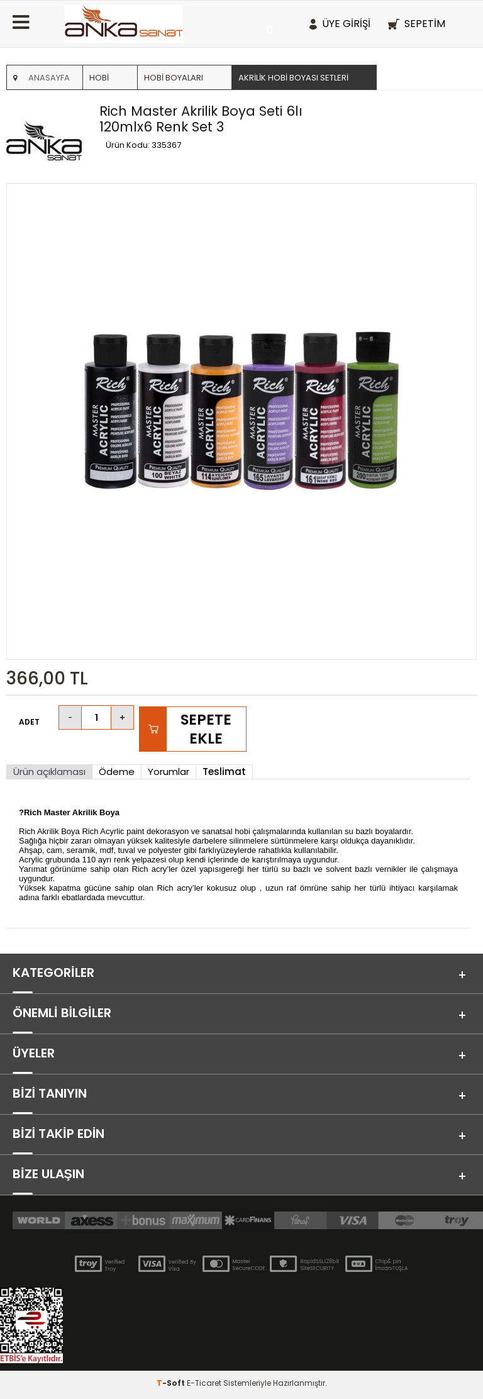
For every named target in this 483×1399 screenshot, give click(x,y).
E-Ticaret (204, 1383)
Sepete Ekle (205, 729)
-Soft (172, 1383)
